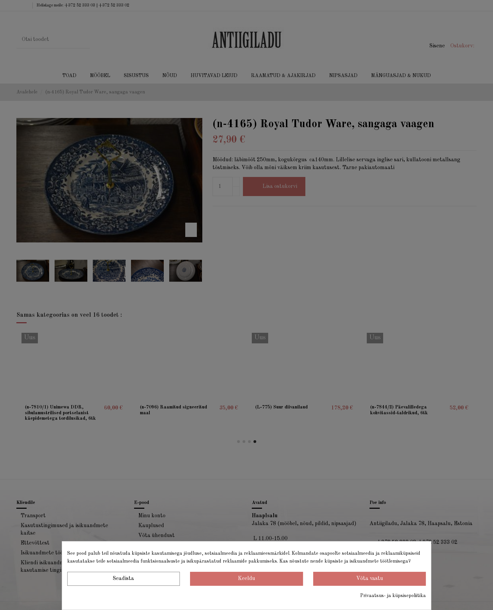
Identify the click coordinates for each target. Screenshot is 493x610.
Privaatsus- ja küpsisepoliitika (393, 595)
